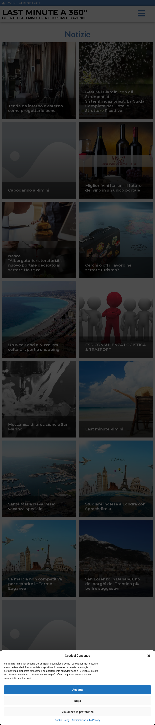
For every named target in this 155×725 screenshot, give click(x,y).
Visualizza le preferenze (77, 712)
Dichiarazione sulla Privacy (85, 720)
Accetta (77, 690)
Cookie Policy (62, 720)
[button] (149, 656)
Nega (77, 701)
